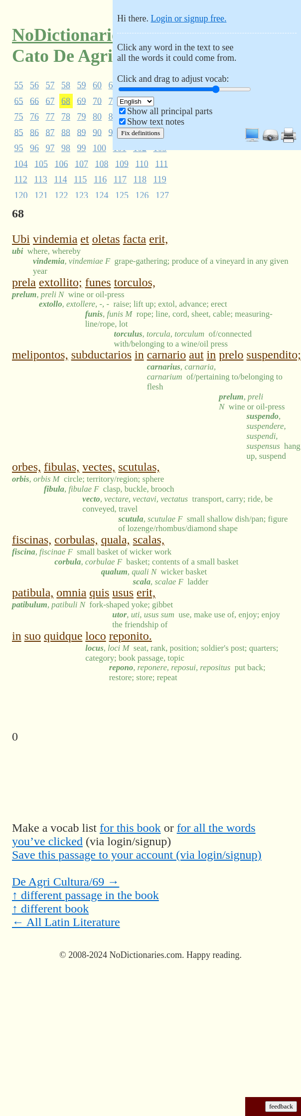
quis (99, 592)
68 (65, 101)
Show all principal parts (169, 111)
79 (81, 117)
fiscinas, (31, 539)
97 (50, 148)
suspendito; (274, 354)
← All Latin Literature (66, 922)
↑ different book (50, 908)
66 (34, 101)
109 (122, 164)
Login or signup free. (188, 18)
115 (80, 180)
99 (81, 148)
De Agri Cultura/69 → (65, 881)
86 (34, 132)
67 (50, 101)
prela (24, 282)
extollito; (60, 282)
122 (61, 195)
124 (102, 195)
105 (41, 164)
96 (34, 148)
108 (102, 164)
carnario (166, 354)
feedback (281, 1106)
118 (140, 180)
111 (161, 164)
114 (60, 180)
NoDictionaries (69, 35)
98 (65, 148)
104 (21, 164)
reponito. (130, 635)
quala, (115, 539)
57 (50, 85)
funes (98, 282)
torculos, (134, 282)
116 (100, 180)
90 (97, 132)
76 (34, 117)
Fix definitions (140, 133)
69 (81, 101)
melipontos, (40, 354)
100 (99, 148)
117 (120, 180)
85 (18, 132)
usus (123, 592)
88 (65, 132)
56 (34, 85)
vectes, (98, 466)
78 (65, 117)
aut (196, 354)
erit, (158, 238)
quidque (63, 635)
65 (18, 101)
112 (20, 180)
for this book (130, 827)
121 (41, 195)
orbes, (26, 466)
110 (142, 164)
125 (122, 195)
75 (18, 117)
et (84, 238)
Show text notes (155, 122)
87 (50, 132)
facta (135, 238)
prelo (231, 354)
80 (97, 117)
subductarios (101, 354)
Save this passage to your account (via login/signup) (137, 854)
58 (65, 85)
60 (97, 85)
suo (32, 635)
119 (159, 180)
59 (81, 85)
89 (81, 132)
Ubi (21, 238)
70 (97, 101)
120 (21, 195)
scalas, (148, 539)
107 (81, 164)
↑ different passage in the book (85, 895)
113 (40, 180)
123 (81, 195)
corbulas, (76, 539)
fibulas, (61, 466)
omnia (71, 592)
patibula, (32, 592)
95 (18, 148)
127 (162, 195)
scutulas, (138, 466)
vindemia (55, 238)
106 (61, 164)
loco (95, 635)
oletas (106, 238)
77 (50, 117)
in (139, 354)
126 (142, 195)
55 (18, 85)
